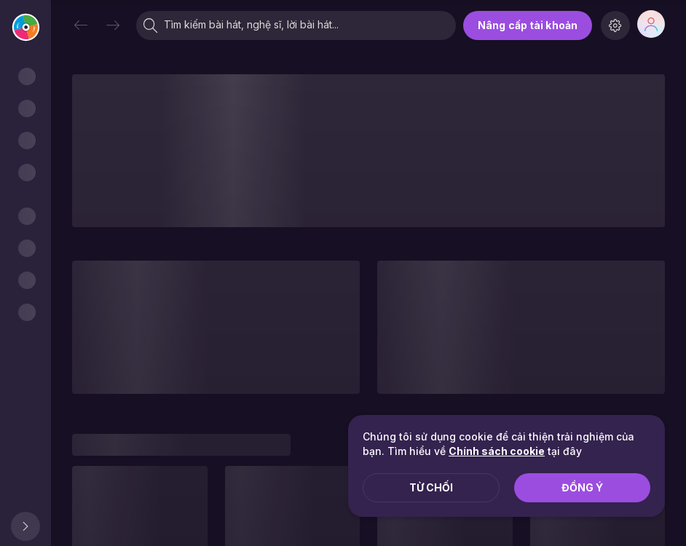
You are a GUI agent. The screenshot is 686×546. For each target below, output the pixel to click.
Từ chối (431, 487)
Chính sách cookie (497, 451)
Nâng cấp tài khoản (527, 25)
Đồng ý (582, 487)
